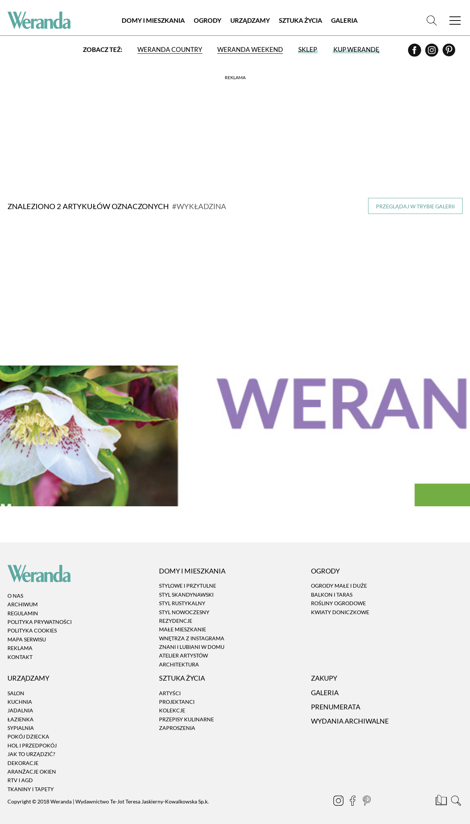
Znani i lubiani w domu (191, 642)
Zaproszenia (177, 723)
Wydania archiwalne (350, 716)
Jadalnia (20, 705)
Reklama (19, 643)
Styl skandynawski (186, 590)
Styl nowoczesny (184, 607)
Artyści (170, 688)
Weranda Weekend (250, 49)
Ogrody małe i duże (339, 581)
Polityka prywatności (39, 617)
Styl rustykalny (182, 598)
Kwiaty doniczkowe (340, 607)
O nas (15, 591)
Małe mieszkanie (182, 624)
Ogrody (207, 20)
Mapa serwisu (26, 634)
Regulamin (22, 608)
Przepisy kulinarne (186, 714)
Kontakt (19, 652)
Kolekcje (172, 705)
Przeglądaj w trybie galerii (415, 206)
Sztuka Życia (300, 20)
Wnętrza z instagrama (191, 633)
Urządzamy (250, 20)
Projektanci (176, 697)
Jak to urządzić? (31, 749)
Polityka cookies (32, 625)
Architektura (179, 659)
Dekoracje (22, 758)
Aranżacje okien (31, 767)
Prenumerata (335, 702)
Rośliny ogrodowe (338, 598)
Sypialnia (20, 723)
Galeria (344, 20)
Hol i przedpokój (32, 740)
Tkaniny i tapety (30, 784)
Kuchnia (19, 697)
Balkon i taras (331, 590)
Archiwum (22, 599)
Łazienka (20, 714)
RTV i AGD (20, 775)
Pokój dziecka (28, 731)
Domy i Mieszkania (153, 20)
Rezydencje (175, 616)
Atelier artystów (183, 650)
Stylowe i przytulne (187, 581)
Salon (15, 688)
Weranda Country (169, 49)
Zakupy (324, 673)
